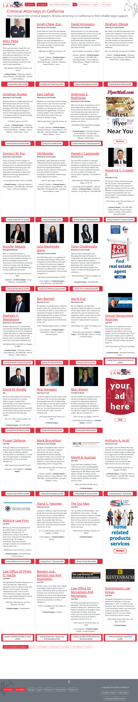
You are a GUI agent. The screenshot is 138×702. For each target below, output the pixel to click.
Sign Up (31, 690)
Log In (39, 690)
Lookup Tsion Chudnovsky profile (86, 289)
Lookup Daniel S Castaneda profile (86, 220)
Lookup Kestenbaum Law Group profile (120, 638)
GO (75, 4)
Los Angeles (42, 647)
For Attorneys (84, 4)
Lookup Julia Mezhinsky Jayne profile (52, 289)
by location (30, 4)
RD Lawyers (123, 693)
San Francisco (77, 647)
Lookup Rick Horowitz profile (52, 430)
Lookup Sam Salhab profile (52, 143)
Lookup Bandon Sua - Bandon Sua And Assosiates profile (52, 638)
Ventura (88, 647)
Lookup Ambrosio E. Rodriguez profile (86, 143)
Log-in (95, 4)
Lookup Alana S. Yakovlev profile (52, 561)
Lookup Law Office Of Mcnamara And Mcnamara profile (86, 638)
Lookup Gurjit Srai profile (86, 362)
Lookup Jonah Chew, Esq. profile (51, 84)
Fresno (32, 647)
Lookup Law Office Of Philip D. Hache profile (18, 638)
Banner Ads (73, 690)
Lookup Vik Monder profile (52, 220)
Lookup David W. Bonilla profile (18, 430)
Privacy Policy (61, 690)
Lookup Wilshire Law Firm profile (18, 561)
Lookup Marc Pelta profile (18, 84)
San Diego (65, 647)
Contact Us (49, 690)
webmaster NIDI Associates (115, 699)
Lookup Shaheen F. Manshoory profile (17, 362)
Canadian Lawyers (108, 693)
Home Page (106, 4)
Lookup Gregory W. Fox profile (18, 220)
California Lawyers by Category (15, 647)
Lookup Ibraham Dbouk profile (120, 84)
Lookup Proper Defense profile (18, 494)
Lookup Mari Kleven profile (86, 430)
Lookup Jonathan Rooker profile (17, 143)
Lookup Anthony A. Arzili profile (120, 494)
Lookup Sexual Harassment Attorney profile (120, 361)
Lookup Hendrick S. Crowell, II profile (120, 220)
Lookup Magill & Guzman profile (86, 494)
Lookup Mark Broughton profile (52, 494)
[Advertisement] (69, 664)
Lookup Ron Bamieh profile (52, 362)
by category (42, 4)
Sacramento (54, 647)
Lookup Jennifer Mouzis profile (18, 289)
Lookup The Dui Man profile (86, 561)
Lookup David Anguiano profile (86, 84)
